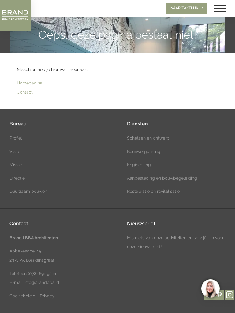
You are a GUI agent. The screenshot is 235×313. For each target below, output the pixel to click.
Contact (25, 92)
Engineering (139, 164)
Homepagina (30, 82)
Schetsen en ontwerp (148, 138)
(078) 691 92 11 (41, 273)
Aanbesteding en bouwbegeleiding (162, 178)
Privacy (47, 295)
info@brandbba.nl (41, 282)
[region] (210, 288)
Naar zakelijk (184, 8)
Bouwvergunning (143, 151)
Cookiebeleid (22, 295)
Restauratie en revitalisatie (153, 191)
